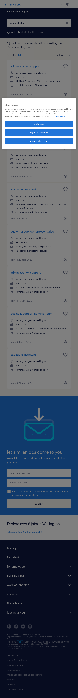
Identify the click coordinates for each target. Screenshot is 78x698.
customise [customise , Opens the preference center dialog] (39, 123)
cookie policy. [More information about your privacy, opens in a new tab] (61, 116)
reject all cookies (39, 132)
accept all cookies (39, 141)
